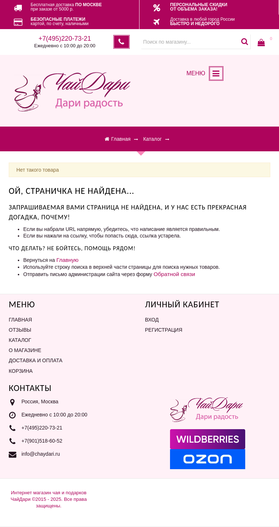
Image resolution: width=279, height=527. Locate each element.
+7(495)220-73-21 (41, 428)
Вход (152, 320)
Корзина (21, 371)
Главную (67, 260)
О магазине (25, 350)
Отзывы (20, 330)
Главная (20, 320)
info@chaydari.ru (40, 454)
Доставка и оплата (35, 360)
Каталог (20, 340)
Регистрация (163, 330)
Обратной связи (174, 274)
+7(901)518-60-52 (41, 441)
